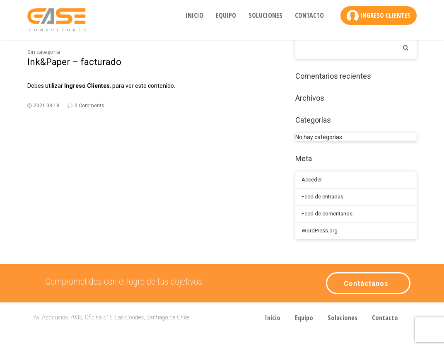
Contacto (309, 15)
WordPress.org (320, 230)
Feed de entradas (322, 196)
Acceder (312, 179)
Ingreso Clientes (385, 15)
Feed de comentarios (327, 213)
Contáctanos (366, 284)
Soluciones (265, 15)
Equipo (226, 15)
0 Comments (89, 106)
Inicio (194, 15)
